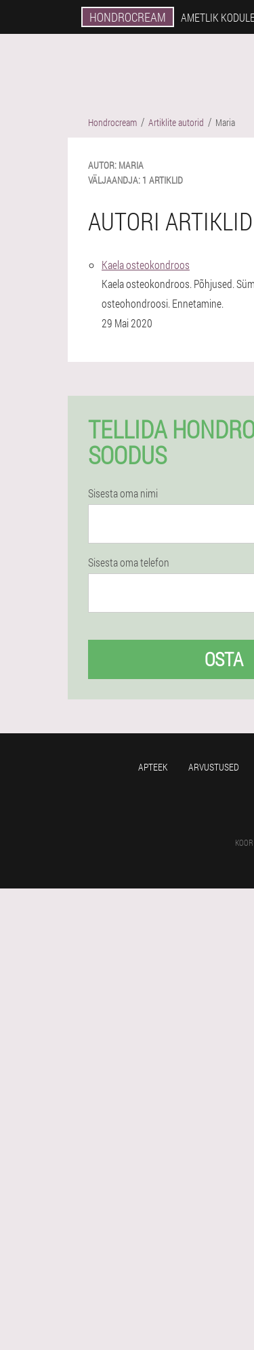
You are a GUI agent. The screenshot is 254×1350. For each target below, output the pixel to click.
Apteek (153, 766)
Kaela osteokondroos (146, 265)
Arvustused (213, 766)
